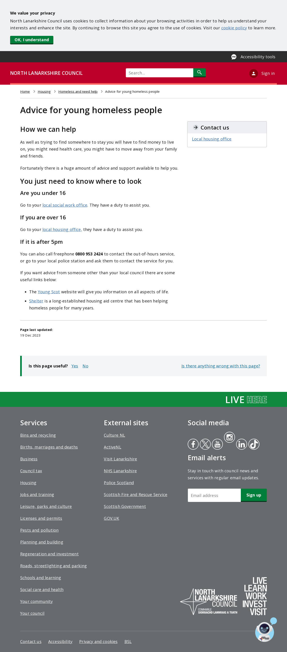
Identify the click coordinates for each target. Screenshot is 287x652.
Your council (32, 613)
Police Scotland (119, 482)
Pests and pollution (39, 530)
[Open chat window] (266, 629)
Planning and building (41, 542)
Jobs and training (37, 494)
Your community (36, 601)
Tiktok (253, 445)
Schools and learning (40, 577)
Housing (44, 91)
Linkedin (241, 445)
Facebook (193, 445)
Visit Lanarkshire (120, 459)
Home (25, 91)
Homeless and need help (78, 91)
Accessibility (60, 641)
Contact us (30, 641)
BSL (128, 641)
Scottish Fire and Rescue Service (135, 494)
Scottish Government (125, 506)
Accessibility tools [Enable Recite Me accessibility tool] (258, 56)
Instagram (229, 438)
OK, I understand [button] (32, 39)
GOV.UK (111, 518)
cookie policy (234, 27)
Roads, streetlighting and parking (53, 565)
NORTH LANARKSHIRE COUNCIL (46, 73)
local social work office (64, 205)
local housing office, (62, 229)
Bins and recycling (38, 435)
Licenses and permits (41, 518)
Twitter (204, 445)
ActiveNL (112, 447)
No (85, 366)
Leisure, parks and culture (46, 506)
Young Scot (49, 291)
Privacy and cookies (98, 641)
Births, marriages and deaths (49, 447)
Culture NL (114, 435)
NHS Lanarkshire (120, 470)
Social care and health (41, 589)
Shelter (36, 301)
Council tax (31, 470)
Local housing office (212, 139)
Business (28, 459)
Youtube (217, 445)
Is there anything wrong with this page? (220, 366)
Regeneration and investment (49, 554)
